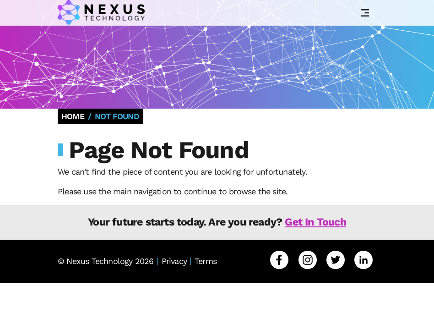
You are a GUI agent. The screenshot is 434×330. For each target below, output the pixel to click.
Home (72, 116)
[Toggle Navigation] (364, 12)
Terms (206, 261)
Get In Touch (315, 221)
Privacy (174, 261)
